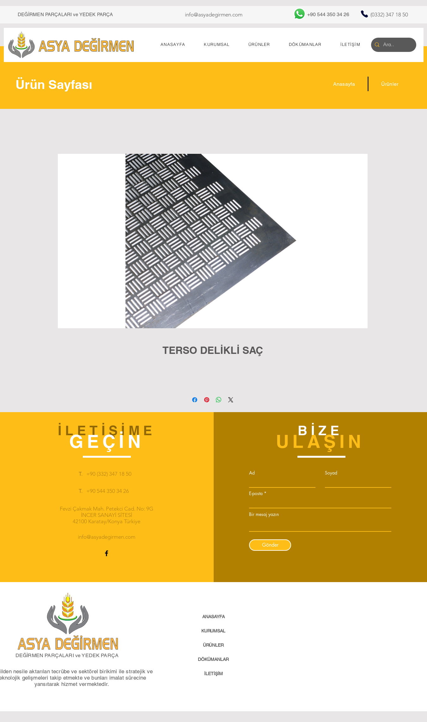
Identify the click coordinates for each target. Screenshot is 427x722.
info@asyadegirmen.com (213, 14)
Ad (252, 473)
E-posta (256, 493)
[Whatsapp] (299, 14)
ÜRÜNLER (213, 645)
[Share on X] (231, 400)
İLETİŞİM (213, 673)
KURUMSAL (213, 630)
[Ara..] (393, 45)
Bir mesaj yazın (264, 514)
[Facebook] (106, 553)
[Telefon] (364, 14)
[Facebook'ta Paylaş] (194, 400)
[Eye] (68, 621)
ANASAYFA (213, 616)
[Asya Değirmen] (71, 45)
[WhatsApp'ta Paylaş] (219, 400)
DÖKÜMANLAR (213, 659)
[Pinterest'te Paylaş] (206, 400)
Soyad (331, 473)
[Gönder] (270, 545)
